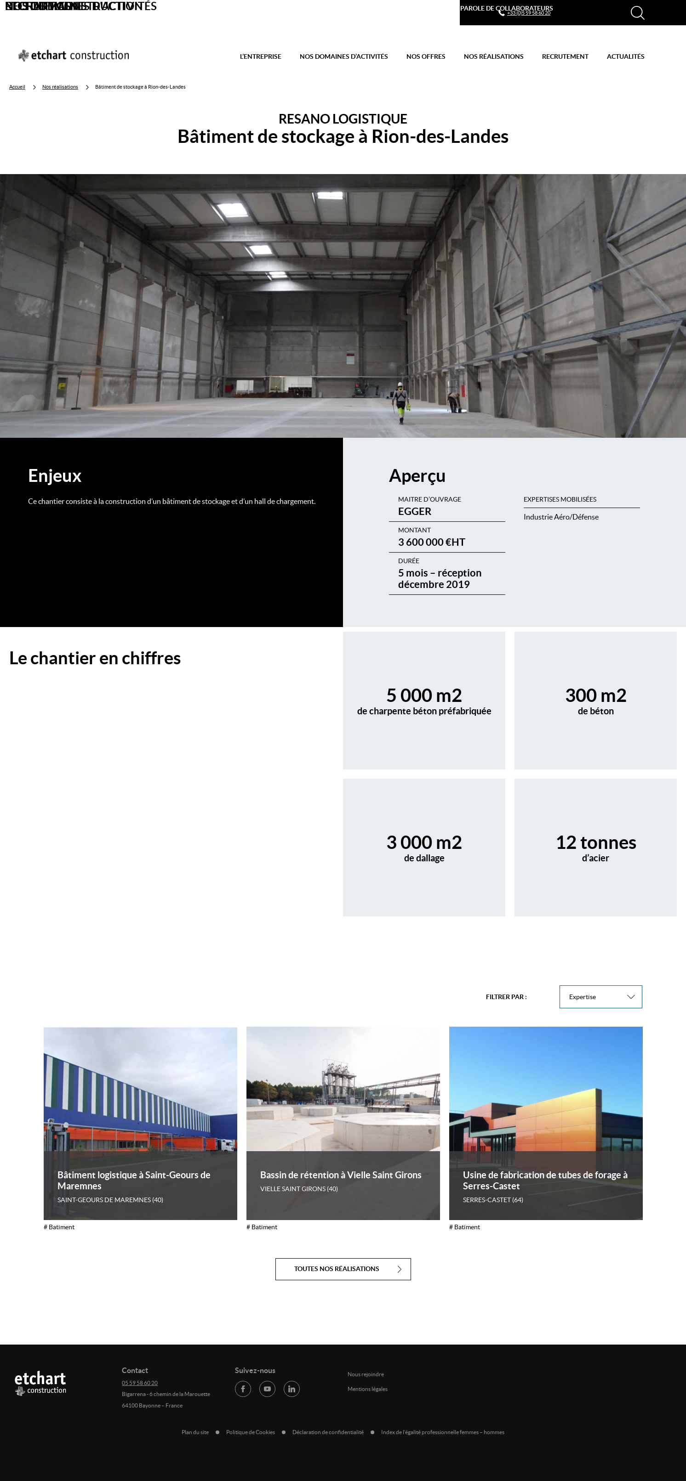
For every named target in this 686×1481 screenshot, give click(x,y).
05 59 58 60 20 (140, 1383)
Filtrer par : (506, 997)
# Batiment (59, 1227)
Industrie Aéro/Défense (561, 517)
